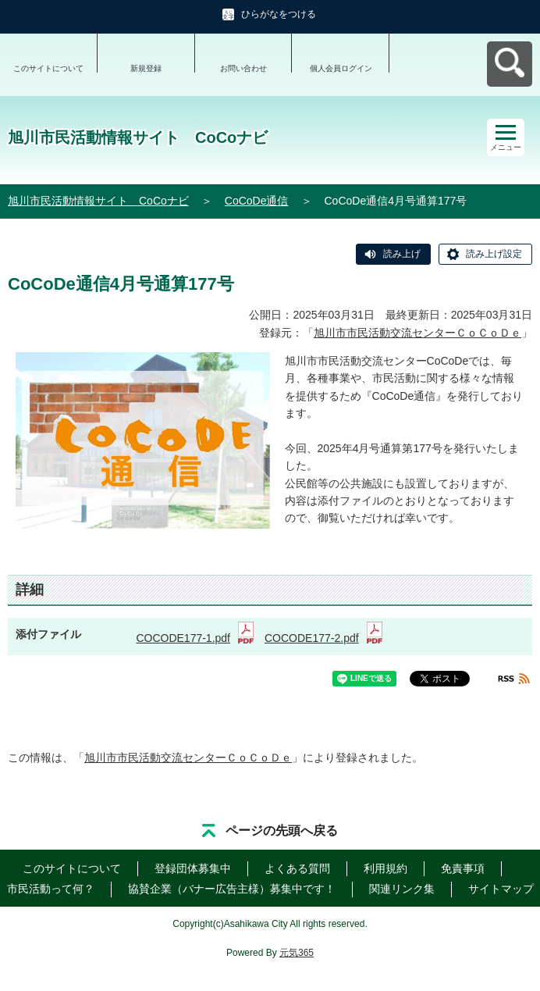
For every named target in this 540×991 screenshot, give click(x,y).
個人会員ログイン (341, 68)
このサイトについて (48, 68)
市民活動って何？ (50, 888)
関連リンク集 (402, 888)
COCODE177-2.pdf (323, 638)
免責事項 (463, 868)
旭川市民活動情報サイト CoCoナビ (98, 200)
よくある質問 (297, 868)
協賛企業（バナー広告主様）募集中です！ (232, 888)
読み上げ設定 (494, 253)
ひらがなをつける (278, 14)
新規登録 (146, 68)
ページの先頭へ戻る (282, 830)
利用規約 (385, 868)
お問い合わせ (243, 68)
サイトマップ (501, 888)
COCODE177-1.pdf (195, 638)
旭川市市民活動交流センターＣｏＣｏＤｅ (417, 332)
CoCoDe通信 (257, 200)
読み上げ (402, 253)
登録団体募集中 (193, 868)
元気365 (296, 952)
